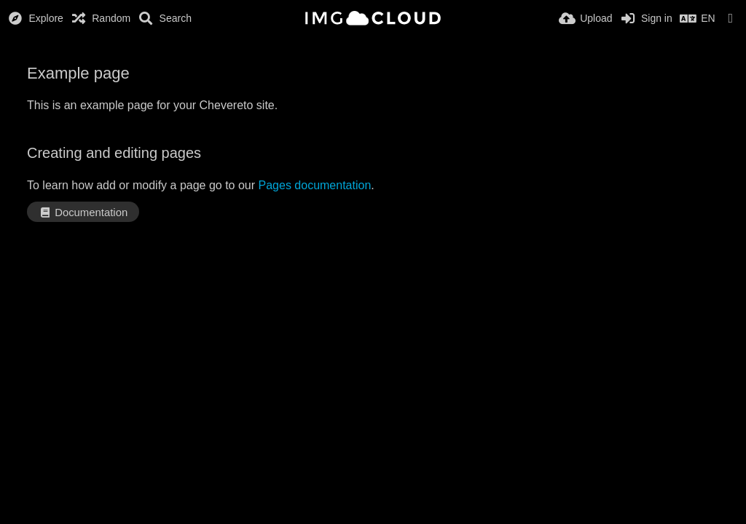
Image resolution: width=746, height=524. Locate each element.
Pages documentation (315, 185)
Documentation (83, 212)
